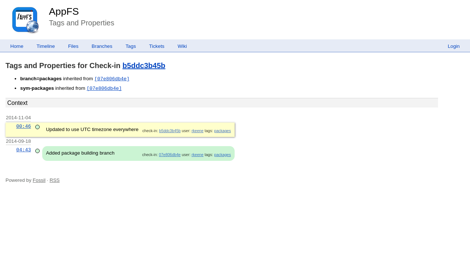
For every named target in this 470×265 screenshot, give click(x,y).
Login (454, 46)
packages (222, 130)
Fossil (39, 180)
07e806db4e (170, 154)
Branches (102, 46)
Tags (131, 46)
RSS (54, 180)
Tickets (156, 46)
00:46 (23, 126)
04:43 (23, 149)
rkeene (198, 130)
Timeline (46, 46)
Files (73, 46)
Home (17, 46)
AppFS (64, 11)
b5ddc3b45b (144, 65)
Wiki (182, 46)
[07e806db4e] (112, 78)
